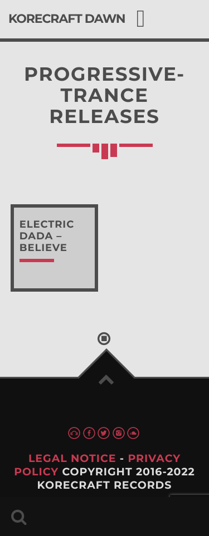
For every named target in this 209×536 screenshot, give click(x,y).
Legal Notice (72, 458)
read (54, 248)
